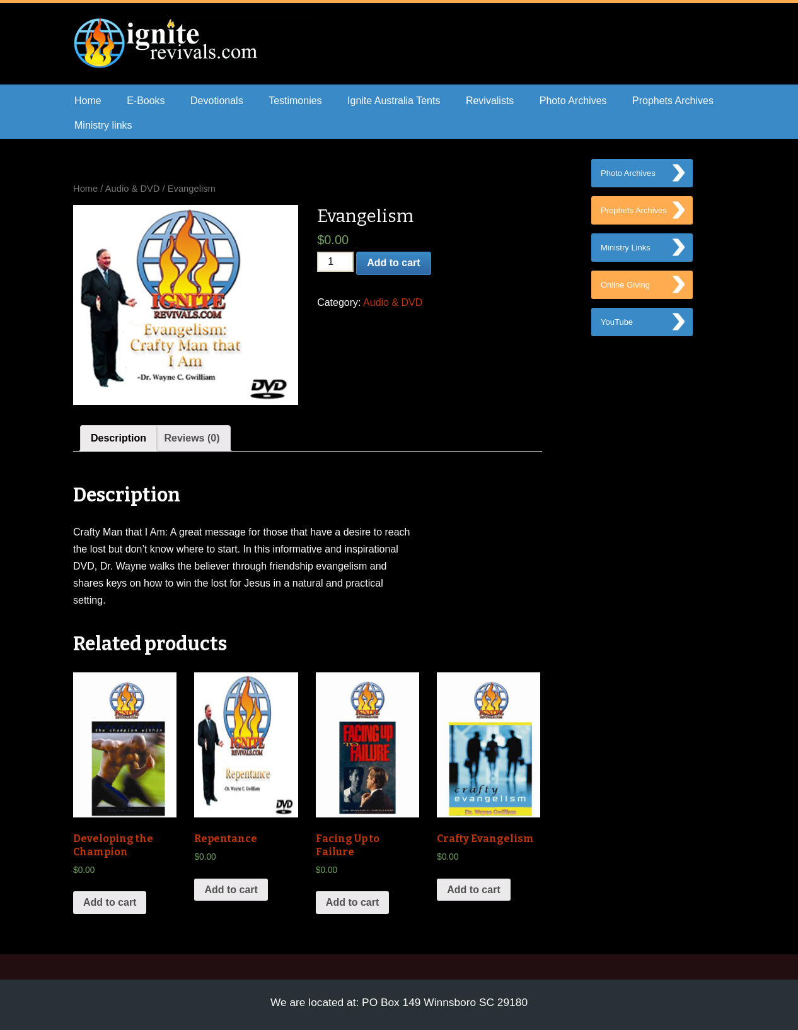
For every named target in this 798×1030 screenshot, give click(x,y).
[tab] (118, 438)
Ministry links (103, 125)
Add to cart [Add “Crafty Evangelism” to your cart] (473, 889)
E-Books (146, 100)
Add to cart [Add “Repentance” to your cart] (230, 889)
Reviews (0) (191, 438)
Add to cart (393, 262)
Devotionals (216, 100)
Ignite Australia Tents (393, 100)
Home (87, 100)
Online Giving (625, 290)
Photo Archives (573, 100)
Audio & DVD (132, 189)
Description (118, 438)
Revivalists (490, 100)
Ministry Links (626, 251)
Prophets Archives (673, 100)
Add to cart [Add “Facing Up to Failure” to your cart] (352, 902)
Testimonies (295, 100)
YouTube (617, 328)
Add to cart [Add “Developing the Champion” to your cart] (109, 902)
